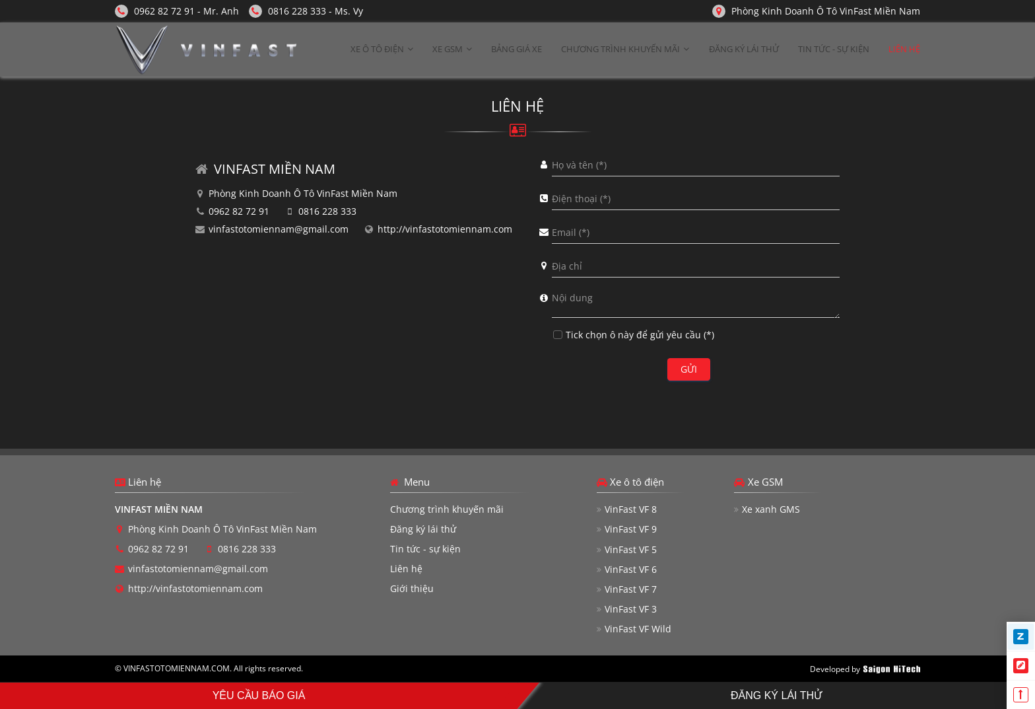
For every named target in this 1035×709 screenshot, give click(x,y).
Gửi (689, 369)
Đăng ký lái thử (423, 529)
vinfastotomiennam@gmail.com (279, 229)
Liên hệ (406, 568)
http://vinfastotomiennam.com (445, 229)
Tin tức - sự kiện (425, 548)
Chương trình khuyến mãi (447, 509)
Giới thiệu (412, 588)
